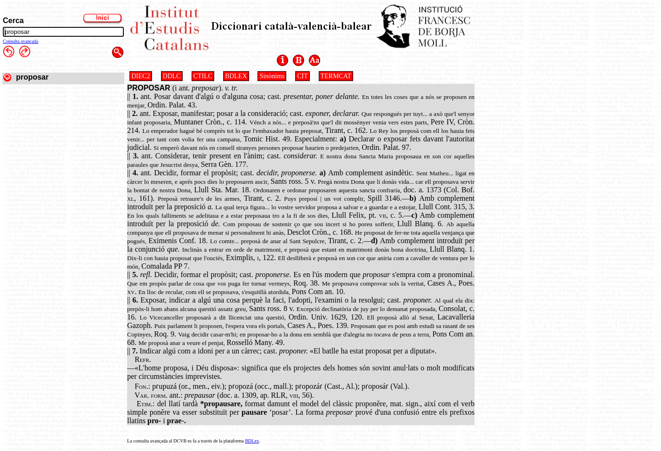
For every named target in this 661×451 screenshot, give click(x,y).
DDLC (172, 76)
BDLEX (236, 76)
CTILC (202, 76)
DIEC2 (140, 76)
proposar (32, 77)
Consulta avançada (20, 41)
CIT (302, 76)
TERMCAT (336, 76)
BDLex (251, 440)
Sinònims (271, 76)
